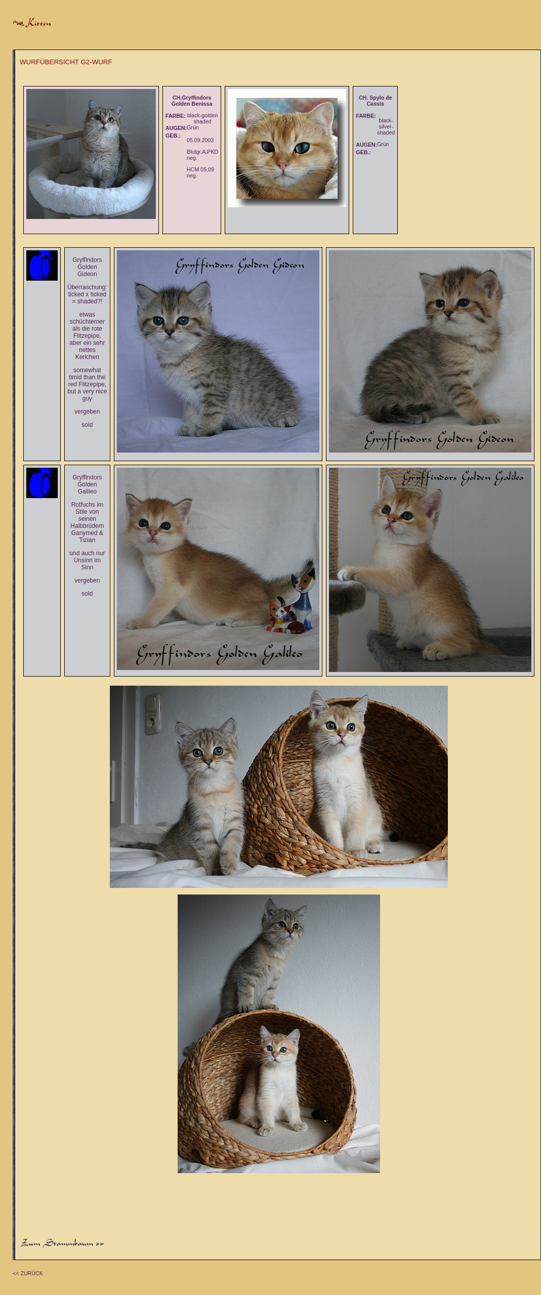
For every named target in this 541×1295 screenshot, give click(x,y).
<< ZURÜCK (28, 1273)
